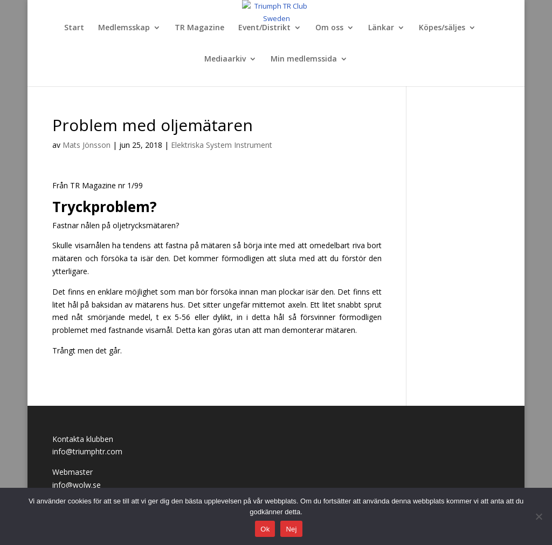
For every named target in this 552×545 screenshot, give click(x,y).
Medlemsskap (124, 28)
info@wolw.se (76, 485)
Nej (291, 529)
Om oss (329, 28)
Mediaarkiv (225, 59)
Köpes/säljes (442, 28)
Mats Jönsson (87, 145)
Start (74, 28)
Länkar (381, 28)
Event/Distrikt (264, 28)
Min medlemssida (304, 59)
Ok (265, 529)
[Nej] (538, 516)
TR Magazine (199, 28)
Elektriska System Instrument (221, 145)
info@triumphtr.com (87, 451)
